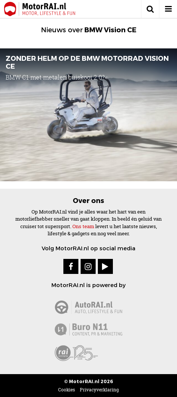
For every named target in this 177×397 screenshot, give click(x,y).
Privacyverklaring (99, 389)
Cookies (66, 389)
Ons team (83, 226)
